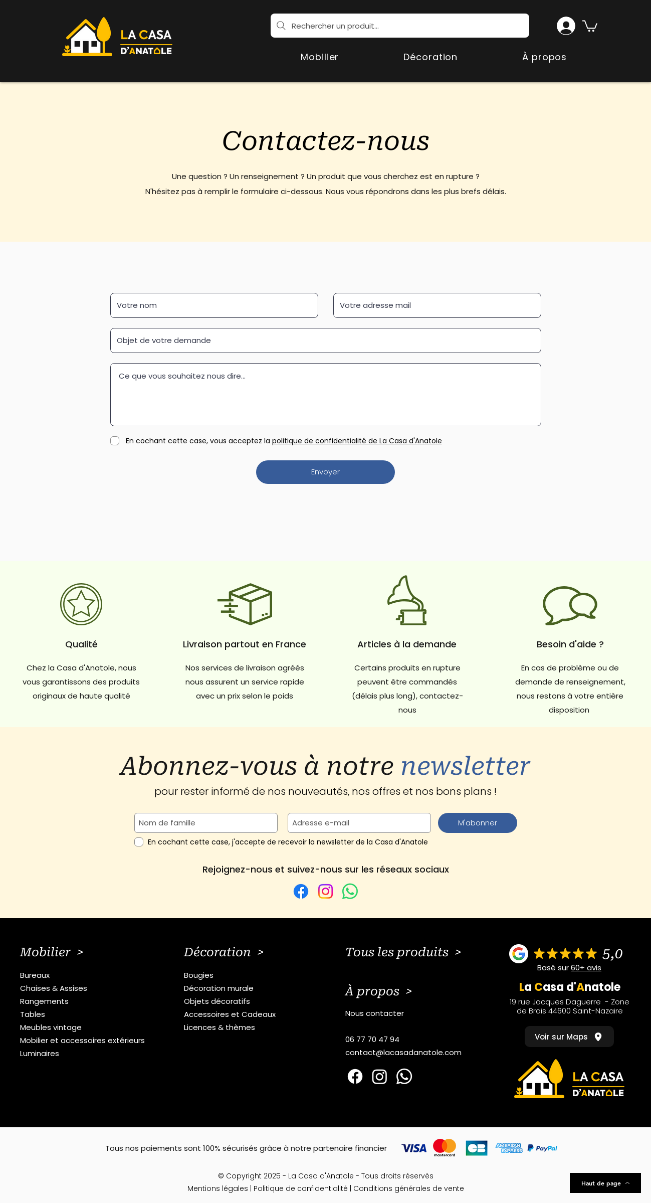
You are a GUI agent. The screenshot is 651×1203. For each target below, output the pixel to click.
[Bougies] (251, 975)
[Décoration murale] (251, 988)
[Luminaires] (87, 1053)
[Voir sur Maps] (569, 1036)
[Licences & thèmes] (251, 1027)
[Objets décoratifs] (251, 1001)
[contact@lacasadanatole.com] (412, 1052)
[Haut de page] (605, 1183)
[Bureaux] (87, 975)
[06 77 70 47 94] (412, 1039)
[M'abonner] (477, 823)
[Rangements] (87, 1001)
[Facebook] (301, 891)
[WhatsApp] (350, 891)
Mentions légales (217, 1188)
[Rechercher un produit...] (400, 26)
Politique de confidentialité (301, 1188)
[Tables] (87, 1014)
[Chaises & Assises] (87, 988)
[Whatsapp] (404, 1076)
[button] (589, 25)
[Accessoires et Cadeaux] (251, 1014)
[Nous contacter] (412, 1013)
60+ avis (586, 967)
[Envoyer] (325, 472)
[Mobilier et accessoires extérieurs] (87, 1040)
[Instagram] (325, 891)
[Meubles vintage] (87, 1027)
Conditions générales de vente (408, 1188)
